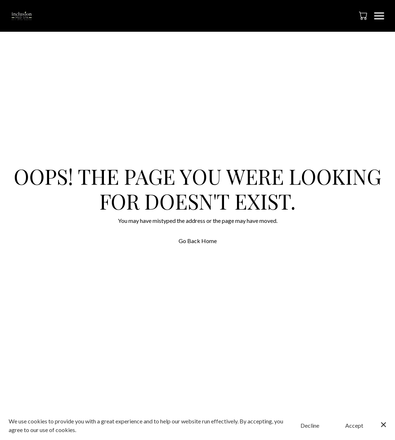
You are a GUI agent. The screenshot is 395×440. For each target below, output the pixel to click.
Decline (309, 425)
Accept (354, 425)
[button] (363, 15)
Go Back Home (198, 240)
